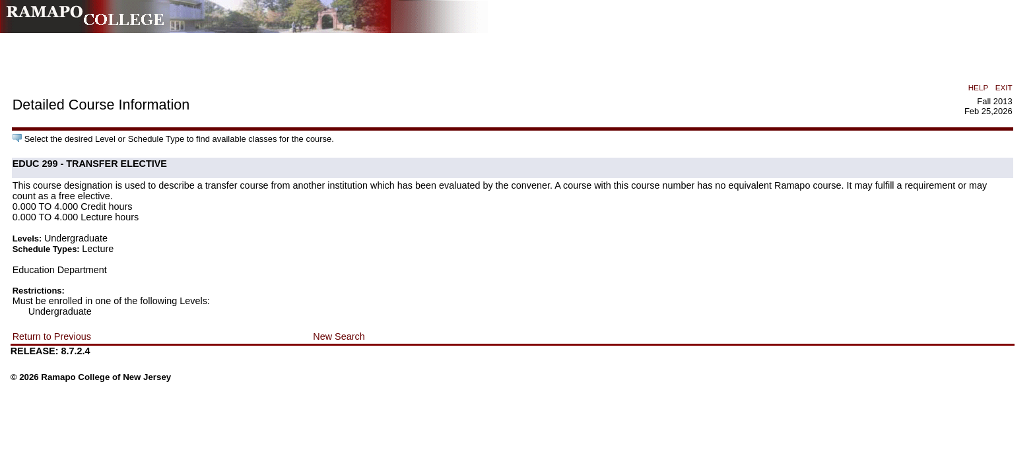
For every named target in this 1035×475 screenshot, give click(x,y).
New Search (338, 336)
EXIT (1004, 87)
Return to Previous (52, 336)
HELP (978, 87)
